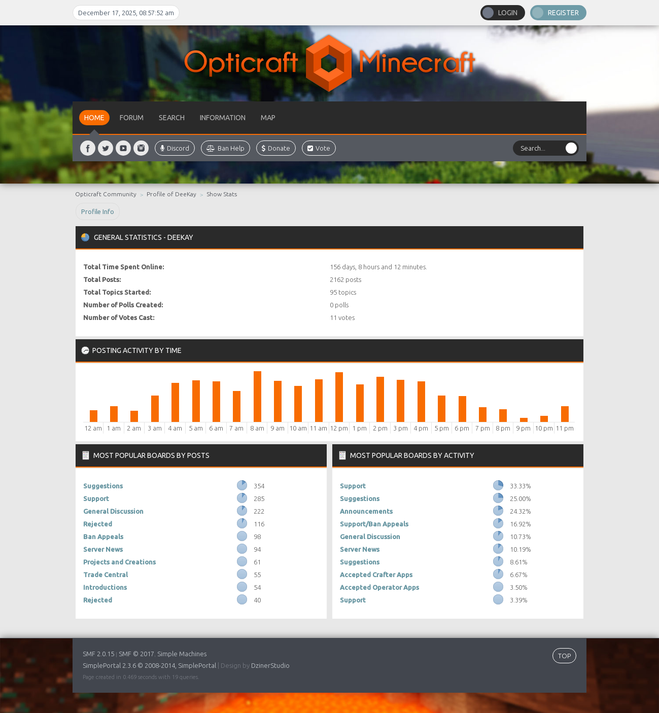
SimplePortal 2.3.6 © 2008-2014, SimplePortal (149, 665)
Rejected (97, 523)
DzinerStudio (270, 665)
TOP (564, 655)
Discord (174, 148)
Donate (276, 148)
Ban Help (225, 148)
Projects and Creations (119, 561)
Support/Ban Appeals (374, 523)
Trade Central (105, 574)
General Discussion (113, 511)
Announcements (366, 511)
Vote (318, 148)
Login (507, 13)
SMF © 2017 (136, 653)
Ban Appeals (103, 536)
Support (96, 498)
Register (563, 13)
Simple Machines (181, 653)
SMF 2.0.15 (98, 653)
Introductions (105, 587)
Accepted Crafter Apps (376, 574)
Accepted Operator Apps (379, 587)
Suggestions (103, 485)
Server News (103, 549)
